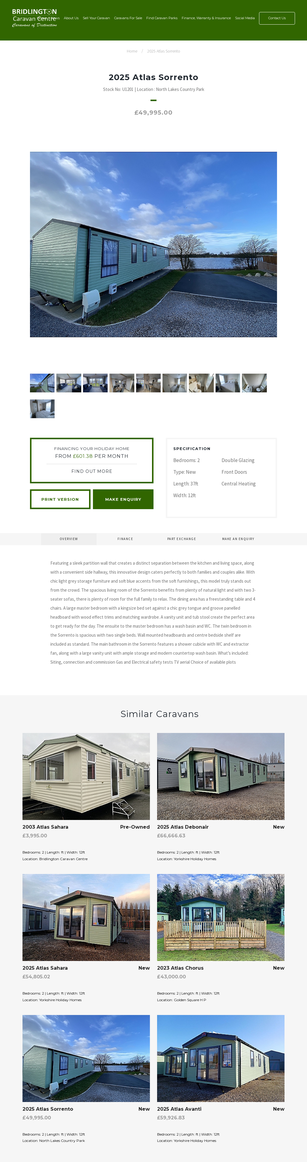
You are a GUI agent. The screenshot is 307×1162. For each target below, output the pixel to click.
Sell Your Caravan (96, 18)
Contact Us (277, 18)
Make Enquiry (123, 499)
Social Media (245, 18)
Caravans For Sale (128, 18)
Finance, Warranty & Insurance (206, 18)
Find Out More (91, 471)
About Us (71, 18)
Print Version (60, 499)
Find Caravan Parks (161, 18)
